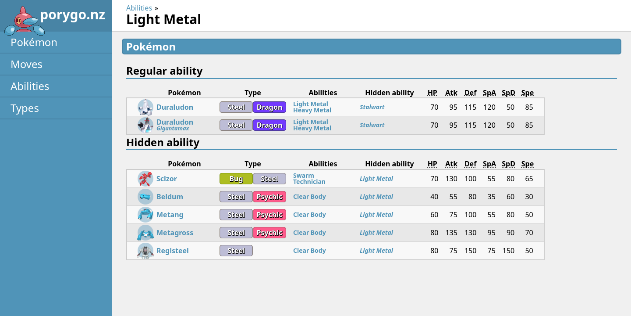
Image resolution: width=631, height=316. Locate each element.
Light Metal (310, 104)
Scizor (166, 178)
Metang (170, 214)
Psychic (270, 196)
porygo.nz (54, 18)
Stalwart (372, 107)
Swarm (303, 175)
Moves (27, 64)
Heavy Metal (312, 110)
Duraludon (174, 107)
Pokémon (34, 42)
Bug (236, 178)
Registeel (172, 250)
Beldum (169, 196)
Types (25, 108)
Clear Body (309, 196)
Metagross (174, 232)
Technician (309, 181)
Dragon (270, 107)
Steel (236, 107)
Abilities (30, 86)
